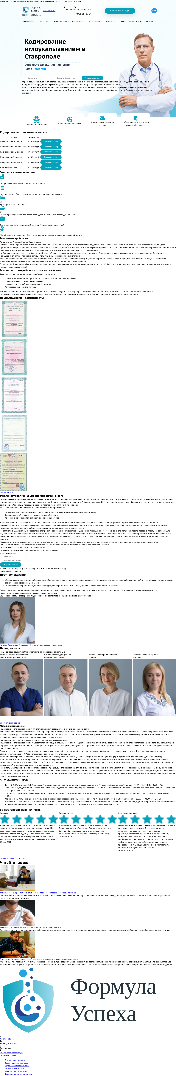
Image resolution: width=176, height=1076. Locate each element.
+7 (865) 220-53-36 (8, 1039)
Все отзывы (20, 858)
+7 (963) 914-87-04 (8, 1043)
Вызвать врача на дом (120, 10)
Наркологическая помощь (17, 1066)
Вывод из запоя (60, 21)
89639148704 (49, 10)
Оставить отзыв (7, 858)
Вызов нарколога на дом (16, 1063)
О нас (129, 21)
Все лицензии (6, 492)
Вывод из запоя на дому (16, 1071)
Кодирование (95, 21)
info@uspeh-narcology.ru (11, 1053)
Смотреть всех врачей (10, 723)
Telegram (39, 69)
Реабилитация (78, 21)
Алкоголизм (44, 21)
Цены (122, 21)
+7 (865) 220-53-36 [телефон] (83, 9)
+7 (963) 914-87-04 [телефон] (83, 14)
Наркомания (28, 21)
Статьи (139, 21)
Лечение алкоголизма (15, 1068)
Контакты (148, 21)
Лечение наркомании (15, 1060)
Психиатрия (110, 21)
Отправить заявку (92, 78)
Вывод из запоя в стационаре (18, 1074)
